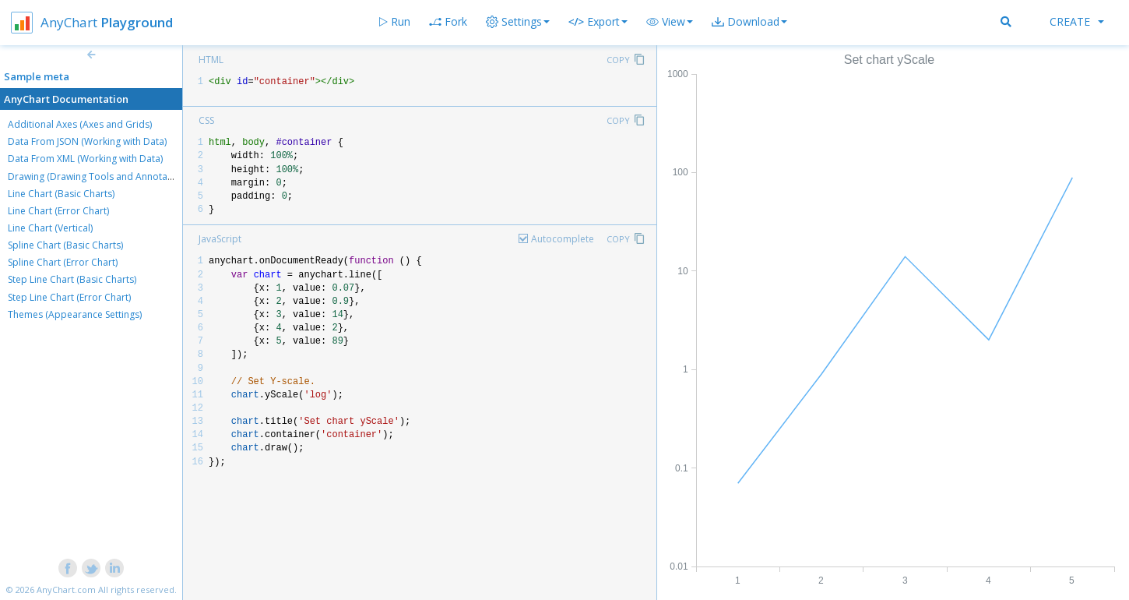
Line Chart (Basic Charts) (61, 193)
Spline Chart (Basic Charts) (65, 245)
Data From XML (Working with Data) (85, 158)
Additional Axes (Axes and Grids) (80, 124)
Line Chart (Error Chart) (58, 210)
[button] (669, 22)
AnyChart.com (66, 589)
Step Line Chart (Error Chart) (69, 297)
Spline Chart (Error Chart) (63, 262)
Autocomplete (562, 238)
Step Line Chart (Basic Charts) (72, 279)
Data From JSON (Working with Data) (87, 141)
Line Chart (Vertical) (50, 228)
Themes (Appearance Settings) (75, 314)
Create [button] (1077, 21)
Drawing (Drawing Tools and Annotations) (100, 176)
